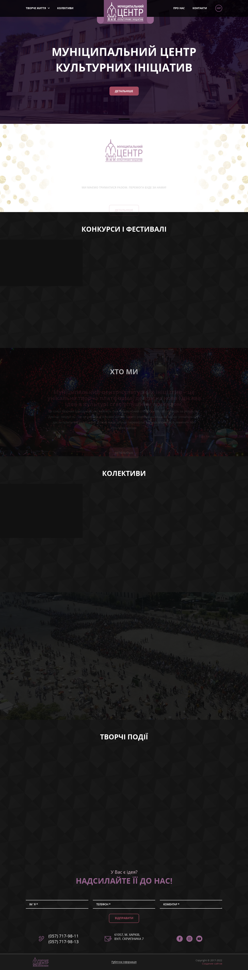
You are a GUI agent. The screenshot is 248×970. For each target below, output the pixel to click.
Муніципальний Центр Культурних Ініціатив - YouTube (199, 939)
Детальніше (124, 91)
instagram (189, 939)
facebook (180, 939)
